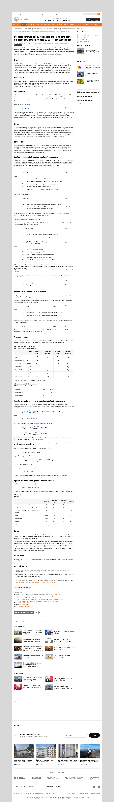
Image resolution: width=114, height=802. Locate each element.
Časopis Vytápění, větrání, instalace (59, 43)
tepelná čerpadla (18, 28)
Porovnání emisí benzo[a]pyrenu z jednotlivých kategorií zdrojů (32, 640)
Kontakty (32, 786)
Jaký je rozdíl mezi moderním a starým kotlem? (62, 656)
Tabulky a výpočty (39, 14)
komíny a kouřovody (37, 28)
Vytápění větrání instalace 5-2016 (25, 606)
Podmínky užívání (84, 793)
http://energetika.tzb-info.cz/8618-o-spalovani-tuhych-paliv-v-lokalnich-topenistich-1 (36, 582)
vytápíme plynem (27, 28)
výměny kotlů (57, 28)
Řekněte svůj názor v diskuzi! (25, 612)
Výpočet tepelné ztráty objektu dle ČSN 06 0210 (92, 81)
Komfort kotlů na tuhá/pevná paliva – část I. (64, 632)
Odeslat (94, 735)
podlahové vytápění (48, 28)
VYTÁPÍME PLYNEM (84, 41)
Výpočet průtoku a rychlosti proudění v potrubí (91, 74)
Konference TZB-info (53, 786)
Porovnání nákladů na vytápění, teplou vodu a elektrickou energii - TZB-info (92, 67)
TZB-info (15, 31)
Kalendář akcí (25, 14)
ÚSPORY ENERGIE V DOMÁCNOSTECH (89, 35)
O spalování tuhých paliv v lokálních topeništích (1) (64, 648)
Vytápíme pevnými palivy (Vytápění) (42, 621)
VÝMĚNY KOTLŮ (84, 37)
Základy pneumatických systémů (84, 96)
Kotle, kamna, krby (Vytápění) (21, 621)
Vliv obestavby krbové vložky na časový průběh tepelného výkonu (63, 640)
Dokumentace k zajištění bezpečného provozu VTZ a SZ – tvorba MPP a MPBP (88, 92)
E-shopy (64, 14)
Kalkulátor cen (71, 14)
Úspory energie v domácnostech (68, 28)
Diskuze (32, 14)
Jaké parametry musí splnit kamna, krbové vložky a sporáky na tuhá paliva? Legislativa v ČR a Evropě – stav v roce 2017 (32, 648)
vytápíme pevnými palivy (82, 28)
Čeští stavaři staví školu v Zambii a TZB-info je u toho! (92, 51)
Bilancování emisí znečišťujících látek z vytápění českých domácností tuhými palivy (32, 664)
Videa (60, 14)
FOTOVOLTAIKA (84, 39)
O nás (16, 786)
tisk (36, 612)
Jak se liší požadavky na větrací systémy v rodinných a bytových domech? (32, 687)
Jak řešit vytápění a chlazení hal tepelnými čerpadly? (63, 679)
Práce (46, 14)
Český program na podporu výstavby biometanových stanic (63, 687)
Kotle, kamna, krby (25, 31)
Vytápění (19, 31)
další (90, 29)
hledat (43, 612)
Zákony (50, 14)
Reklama (23, 786)
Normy (55, 14)
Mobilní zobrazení (72, 793)
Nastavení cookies (95, 793)
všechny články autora (55, 594)
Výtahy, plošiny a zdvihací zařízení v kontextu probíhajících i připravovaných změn (32, 679)
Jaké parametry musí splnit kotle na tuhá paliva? (33, 656)
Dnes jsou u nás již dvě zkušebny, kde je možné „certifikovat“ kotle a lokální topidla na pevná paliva (32, 632)
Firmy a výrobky (17, 14)
